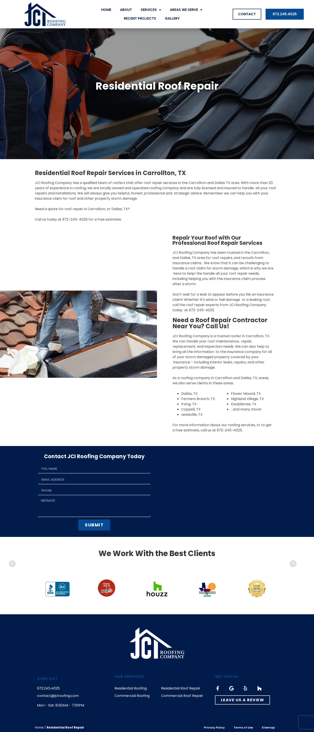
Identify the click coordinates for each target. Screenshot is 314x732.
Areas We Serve (186, 10)
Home (106, 9)
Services (151, 10)
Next (293, 563)
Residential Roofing (130, 688)
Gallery (172, 18)
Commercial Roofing (132, 695)
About (126, 9)
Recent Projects (140, 18)
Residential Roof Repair (180, 688)
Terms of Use (243, 727)
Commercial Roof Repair (182, 695)
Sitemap (268, 727)
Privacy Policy (214, 727)
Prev (12, 563)
